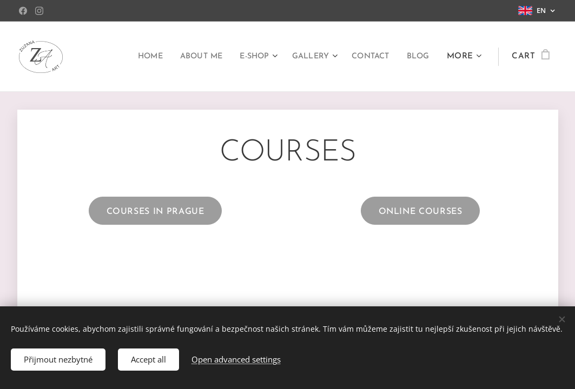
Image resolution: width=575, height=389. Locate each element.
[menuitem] (132, 56)
